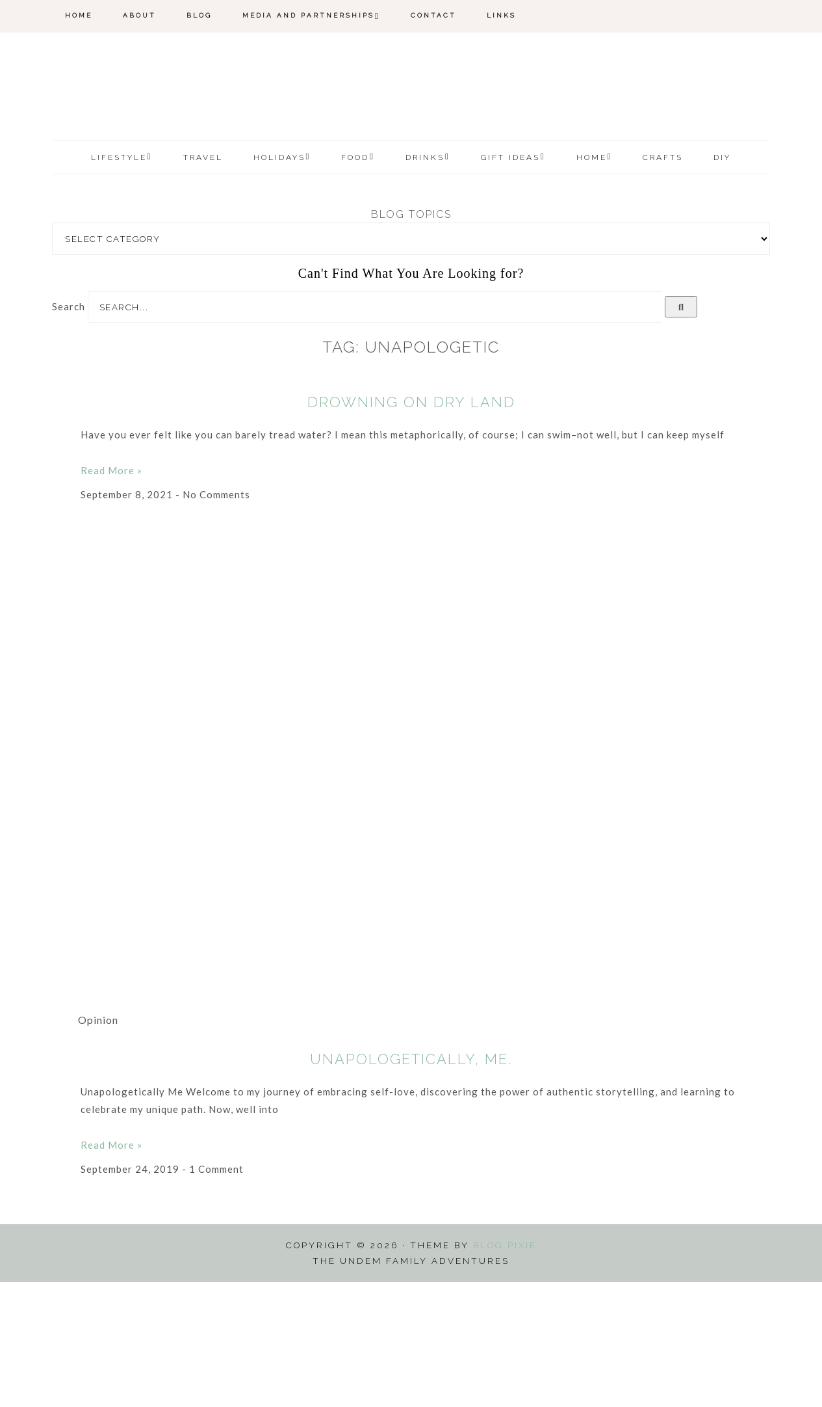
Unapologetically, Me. (411, 1184)
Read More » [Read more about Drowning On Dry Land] (111, 595)
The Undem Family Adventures (411, 151)
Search (68, 431)
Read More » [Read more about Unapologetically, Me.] (111, 1270)
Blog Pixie (505, 1370)
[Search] (681, 431)
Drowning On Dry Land (411, 526)
